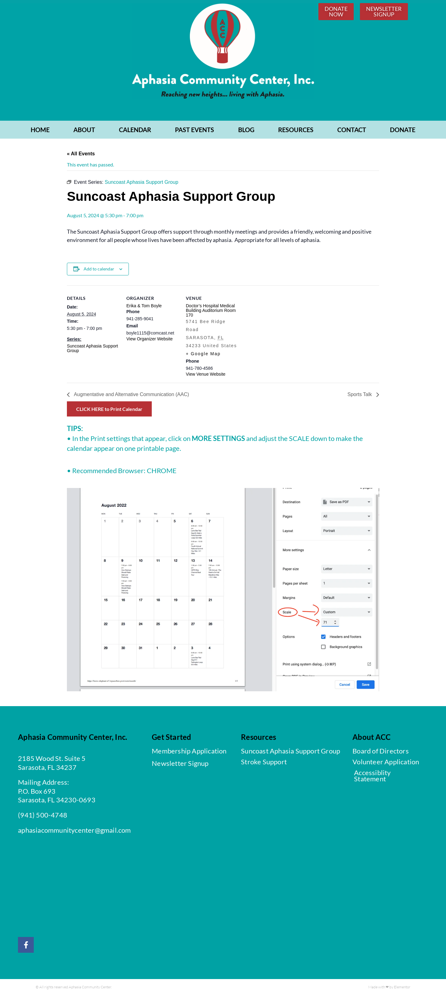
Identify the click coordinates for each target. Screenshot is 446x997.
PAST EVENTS (194, 131)
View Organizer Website (149, 340)
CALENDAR (135, 131)
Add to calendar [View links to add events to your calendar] (99, 270)
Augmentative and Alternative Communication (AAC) (131, 396)
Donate (402, 131)
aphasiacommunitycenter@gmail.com (74, 831)
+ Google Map (203, 355)
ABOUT (84, 131)
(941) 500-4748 (42, 816)
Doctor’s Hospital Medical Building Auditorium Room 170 (211, 312)
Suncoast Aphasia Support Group (92, 350)
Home (40, 131)
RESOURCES (295, 131)
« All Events (81, 155)
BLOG (246, 131)
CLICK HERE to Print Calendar (109, 410)
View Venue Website (205, 375)
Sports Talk (360, 396)
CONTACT (351, 131)
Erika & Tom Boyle (144, 307)
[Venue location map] (278, 329)
